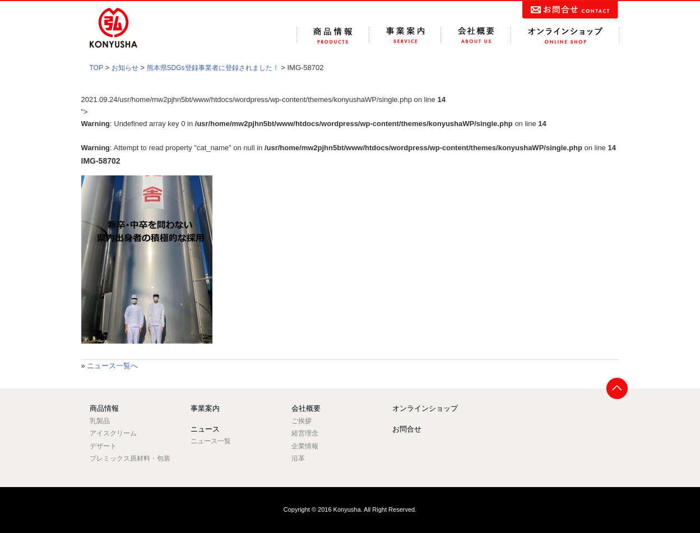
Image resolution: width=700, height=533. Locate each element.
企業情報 (304, 446)
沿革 (298, 458)
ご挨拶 (301, 421)
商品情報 (104, 408)
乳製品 (100, 421)
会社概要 (306, 408)
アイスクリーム (113, 433)
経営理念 (304, 433)
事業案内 (205, 408)
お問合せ (406, 429)
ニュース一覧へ (112, 365)
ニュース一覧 (211, 441)
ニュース (205, 429)
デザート (103, 446)
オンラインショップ (425, 408)
